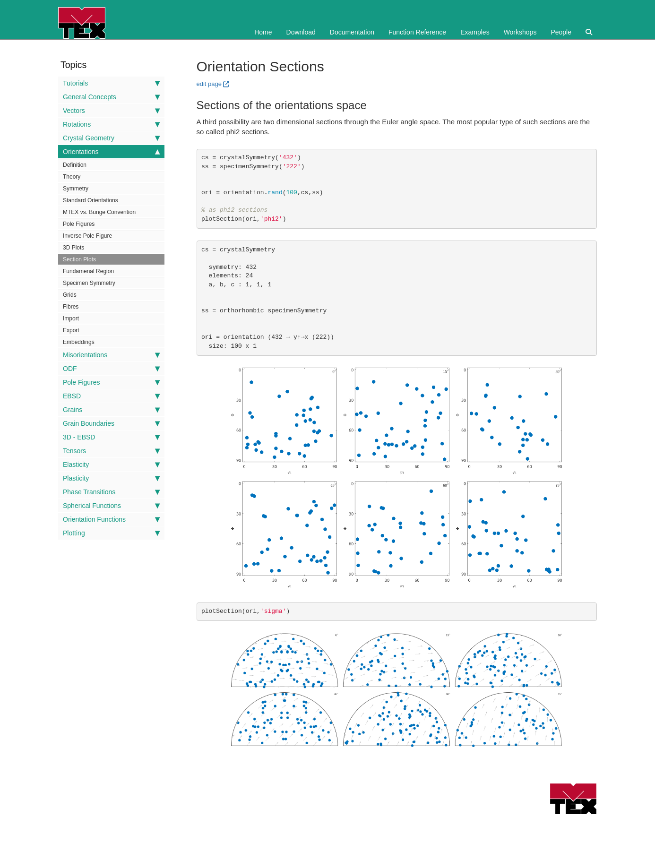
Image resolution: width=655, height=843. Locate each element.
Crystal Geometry (111, 138)
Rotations (111, 124)
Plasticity (111, 478)
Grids (70, 295)
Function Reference (417, 32)
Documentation (352, 32)
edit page (209, 83)
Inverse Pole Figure (87, 235)
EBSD (111, 396)
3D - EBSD (111, 437)
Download (301, 32)
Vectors (111, 110)
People (561, 32)
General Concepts (111, 97)
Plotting (111, 533)
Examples (474, 32)
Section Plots (79, 259)
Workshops (520, 32)
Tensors (111, 451)
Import (71, 318)
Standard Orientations (90, 200)
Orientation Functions (111, 519)
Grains (111, 409)
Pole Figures (79, 224)
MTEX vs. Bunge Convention (99, 212)
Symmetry (75, 188)
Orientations (111, 151)
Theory (71, 176)
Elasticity (111, 464)
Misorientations (111, 355)
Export (71, 330)
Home (263, 32)
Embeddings (79, 342)
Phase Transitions (111, 492)
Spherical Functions (111, 505)
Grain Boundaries (111, 423)
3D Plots (73, 247)
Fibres (70, 306)
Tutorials (111, 83)
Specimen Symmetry (89, 283)
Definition (74, 165)
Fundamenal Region (88, 271)
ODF (111, 368)
